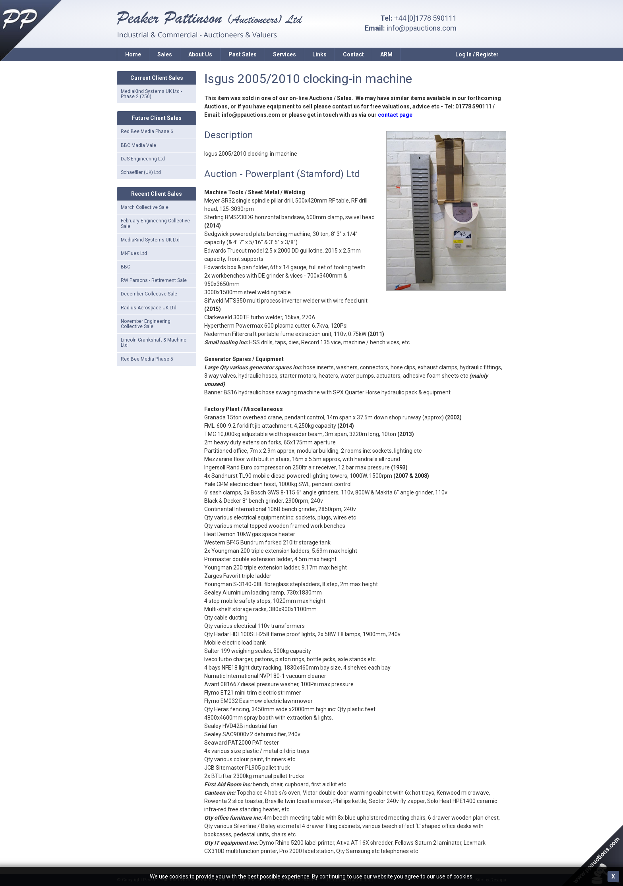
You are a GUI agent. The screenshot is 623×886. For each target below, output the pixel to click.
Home (133, 54)
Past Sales (242, 54)
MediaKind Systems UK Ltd (150, 240)
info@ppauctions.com (422, 28)
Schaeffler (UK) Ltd (141, 172)
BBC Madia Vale (138, 145)
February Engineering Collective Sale (155, 223)
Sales (164, 54)
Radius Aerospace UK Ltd (148, 308)
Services (284, 54)
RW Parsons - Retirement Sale (154, 280)
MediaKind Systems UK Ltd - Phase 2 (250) (151, 94)
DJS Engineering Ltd (143, 159)
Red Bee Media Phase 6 (147, 131)
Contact (353, 54)
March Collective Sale (144, 207)
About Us (200, 54)
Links (319, 54)
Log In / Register (477, 54)
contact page (395, 115)
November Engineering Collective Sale (145, 323)
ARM (386, 54)
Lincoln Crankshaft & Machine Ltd (153, 342)
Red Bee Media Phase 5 (147, 359)
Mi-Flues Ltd (134, 253)
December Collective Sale (149, 294)
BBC (125, 267)
